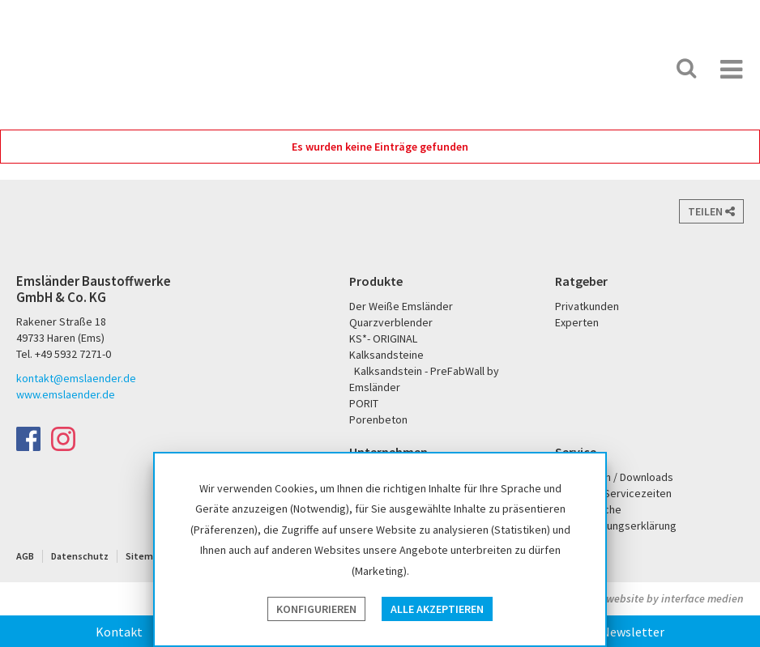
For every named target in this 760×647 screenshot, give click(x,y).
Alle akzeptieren (437, 609)
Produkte (376, 281)
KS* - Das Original (615, 68)
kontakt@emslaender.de (76, 378)
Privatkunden (587, 306)
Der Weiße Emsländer (499, 68)
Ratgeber (581, 281)
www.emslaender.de (65, 394)
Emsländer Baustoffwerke (75, 49)
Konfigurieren (316, 609)
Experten (577, 322)
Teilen (711, 211)
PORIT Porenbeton (562, 68)
